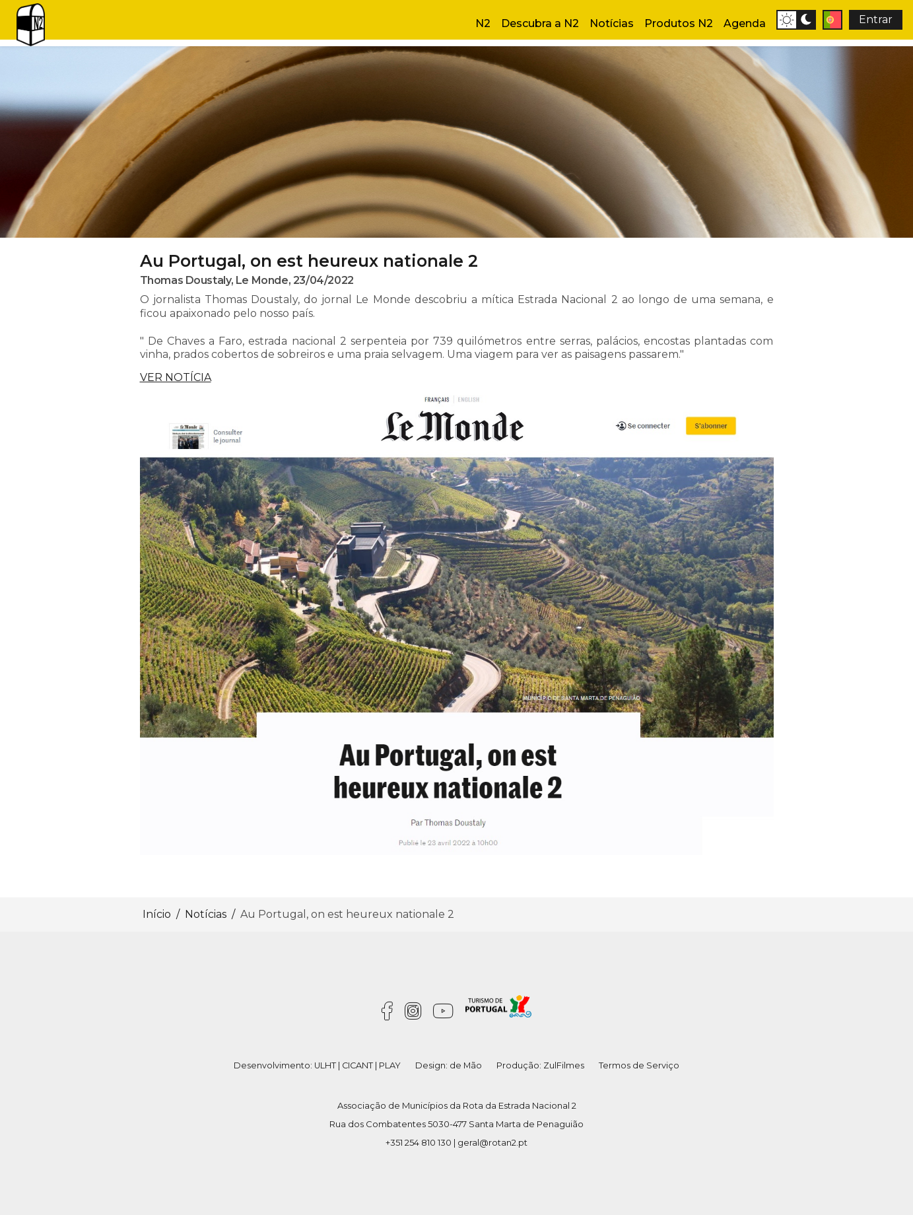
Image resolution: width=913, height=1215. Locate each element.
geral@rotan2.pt (492, 1142)
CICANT (357, 1065)
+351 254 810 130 (419, 1142)
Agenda (745, 23)
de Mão (466, 1065)
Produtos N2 (678, 23)
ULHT (325, 1065)
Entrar (876, 19)
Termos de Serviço (639, 1065)
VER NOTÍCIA (175, 377)
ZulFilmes (563, 1065)
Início (157, 914)
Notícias (612, 23)
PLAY (390, 1065)
